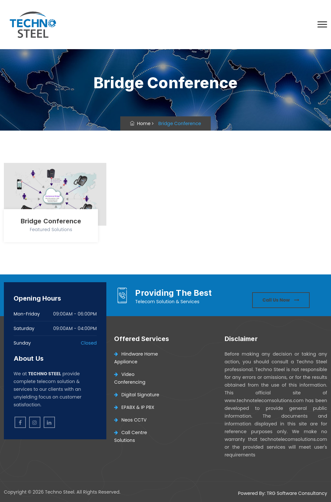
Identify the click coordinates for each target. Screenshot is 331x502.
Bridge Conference (51, 221)
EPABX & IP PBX (134, 407)
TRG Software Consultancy (297, 493)
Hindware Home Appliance (136, 358)
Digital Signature (136, 394)
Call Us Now (280, 300)
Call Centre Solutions (130, 436)
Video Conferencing (129, 378)
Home (140, 123)
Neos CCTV (130, 420)
